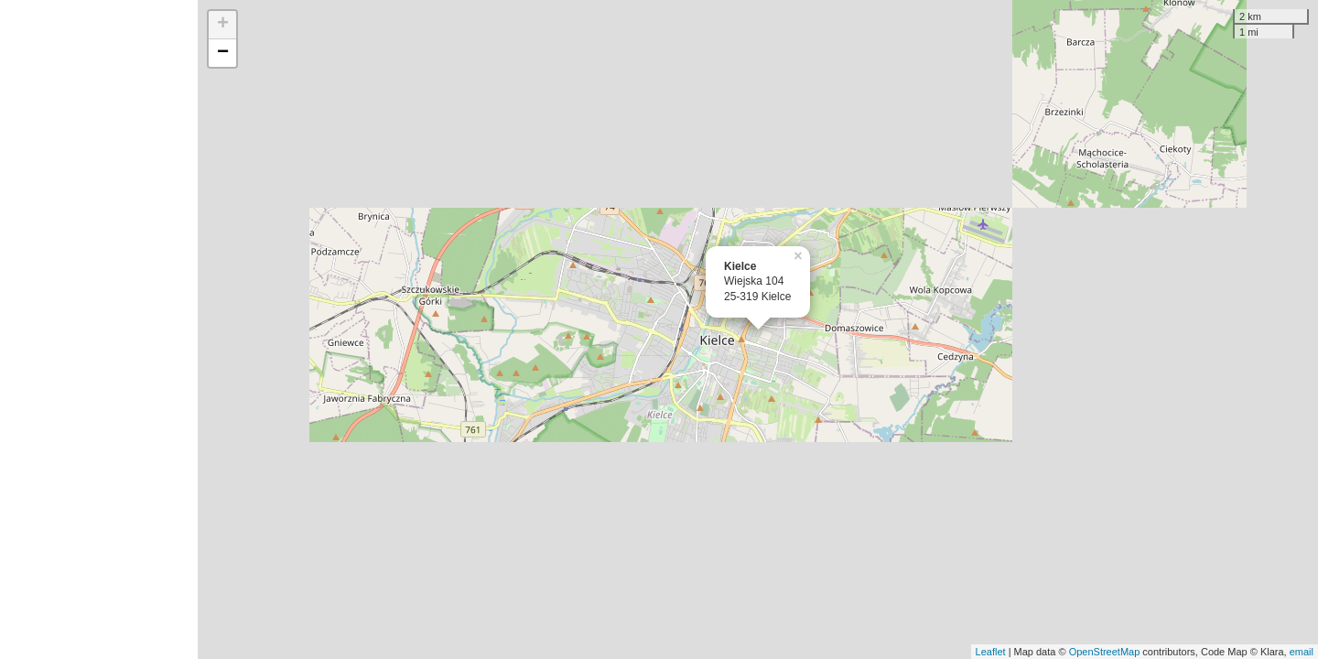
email (1301, 651)
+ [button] (223, 24)
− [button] (223, 53)
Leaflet (991, 651)
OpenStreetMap (1104, 651)
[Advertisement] (99, 329)
